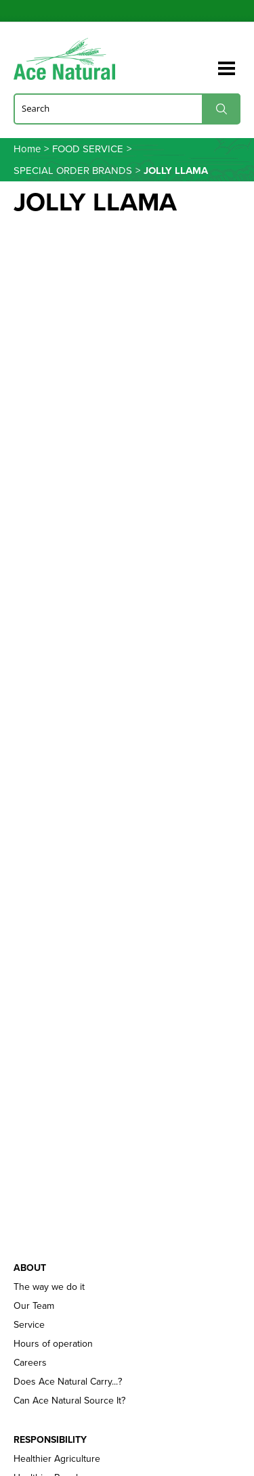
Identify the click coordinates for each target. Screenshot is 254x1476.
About (30, 1268)
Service (29, 1325)
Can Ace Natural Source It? (69, 1401)
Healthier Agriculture (57, 1459)
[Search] (127, 108)
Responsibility (50, 1440)
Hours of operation (53, 1344)
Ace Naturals (64, 60)
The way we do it (49, 1287)
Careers (30, 1363)
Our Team (34, 1306)
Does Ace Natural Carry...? (68, 1382)
